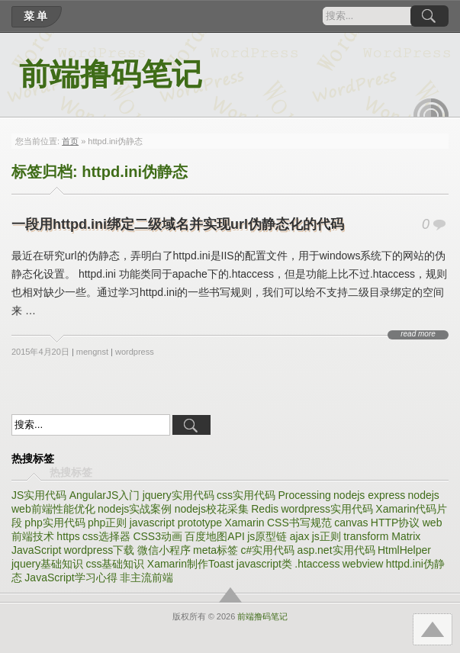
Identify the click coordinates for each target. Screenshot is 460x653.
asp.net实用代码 (336, 550)
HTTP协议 (395, 522)
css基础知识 (114, 564)
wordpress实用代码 (327, 509)
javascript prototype (176, 522)
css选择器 (106, 536)
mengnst (92, 351)
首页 (70, 141)
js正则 (326, 536)
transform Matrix (381, 536)
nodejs (423, 495)
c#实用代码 (267, 550)
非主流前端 (146, 577)
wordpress (134, 351)
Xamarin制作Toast (190, 564)
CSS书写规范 (299, 522)
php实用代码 (54, 522)
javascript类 (264, 564)
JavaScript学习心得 (70, 577)
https (67, 536)
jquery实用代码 (178, 495)
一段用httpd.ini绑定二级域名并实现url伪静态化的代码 (177, 224)
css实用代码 (246, 495)
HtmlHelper (404, 550)
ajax (300, 536)
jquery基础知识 (47, 564)
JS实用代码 (38, 495)
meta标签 (215, 550)
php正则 (107, 522)
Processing (304, 495)
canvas (351, 522)
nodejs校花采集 (212, 509)
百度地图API (215, 536)
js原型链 (267, 536)
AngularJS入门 (104, 495)
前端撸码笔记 (110, 74)
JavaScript (36, 550)
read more (418, 334)
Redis (264, 509)
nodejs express (369, 495)
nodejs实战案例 (135, 509)
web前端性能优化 (53, 509)
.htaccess (316, 564)
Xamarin (245, 522)
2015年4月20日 (40, 351)
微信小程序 (164, 550)
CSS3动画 (157, 536)
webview (363, 564)
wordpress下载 (99, 550)
